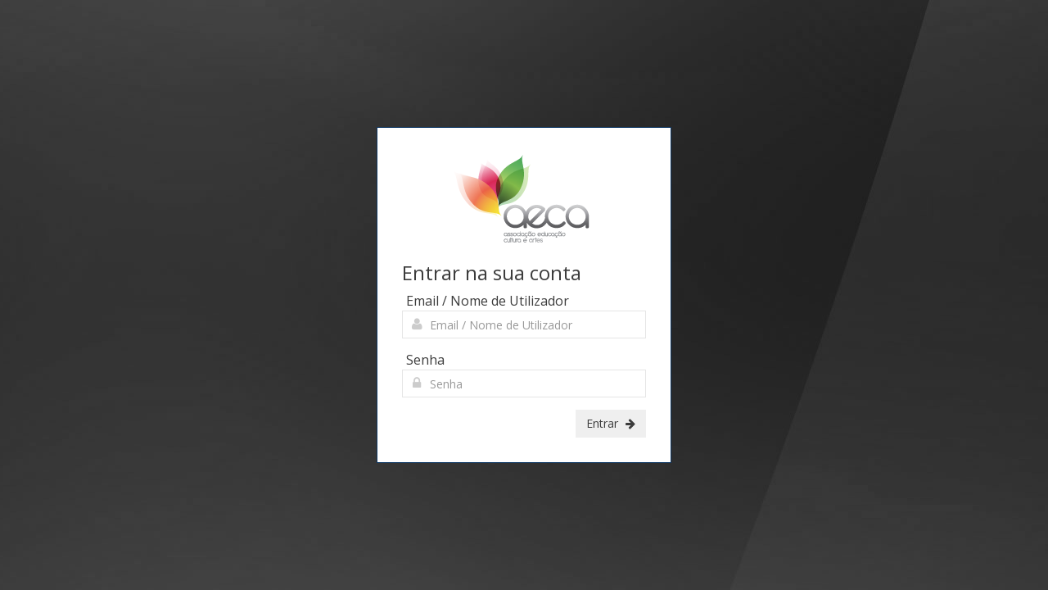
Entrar (610, 423)
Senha (425, 360)
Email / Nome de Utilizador (487, 301)
